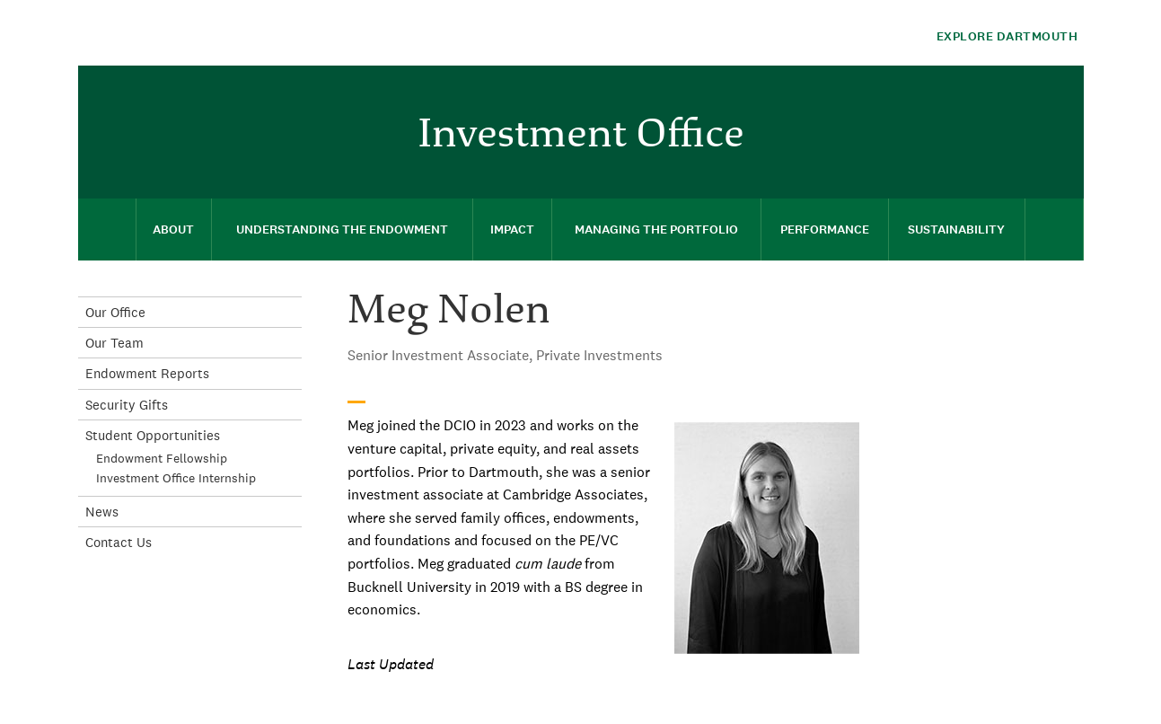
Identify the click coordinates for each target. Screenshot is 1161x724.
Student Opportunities (152, 435)
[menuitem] (1061, 92)
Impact (512, 229)
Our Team (114, 342)
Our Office (115, 312)
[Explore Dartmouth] (991, 36)
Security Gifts (126, 404)
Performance (824, 229)
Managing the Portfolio (656, 229)
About (173, 229)
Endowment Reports (147, 373)
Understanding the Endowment (342, 229)
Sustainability (956, 229)
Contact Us (118, 542)
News (102, 511)
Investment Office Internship (176, 478)
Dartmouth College (220, 33)
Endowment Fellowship (161, 458)
